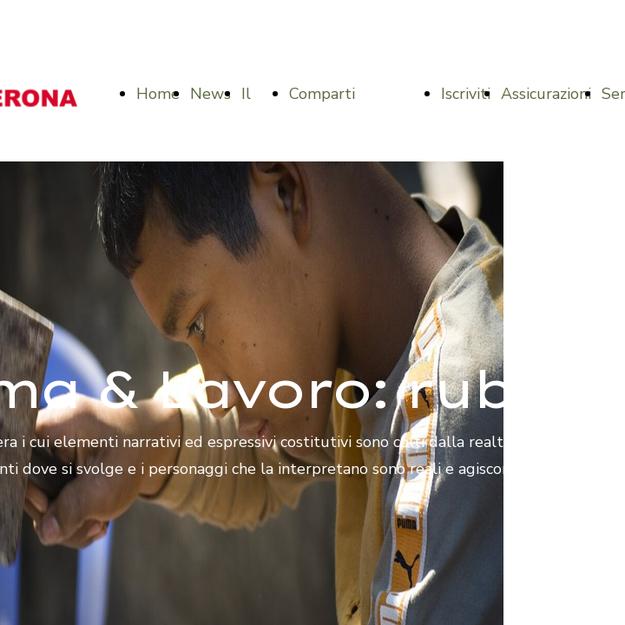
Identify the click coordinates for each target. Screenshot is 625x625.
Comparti (322, 93)
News (210, 93)
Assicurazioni (546, 93)
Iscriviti (465, 93)
